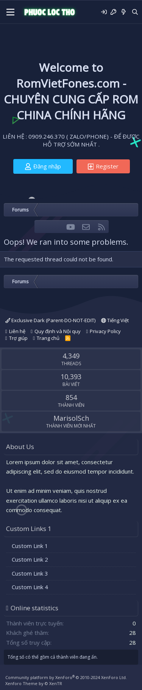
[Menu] (10, 12)
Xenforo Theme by (33, 683)
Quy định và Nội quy (57, 331)
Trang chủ (48, 338)
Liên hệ (17, 331)
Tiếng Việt (115, 320)
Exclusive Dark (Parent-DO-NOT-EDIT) (50, 320)
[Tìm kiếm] (135, 11)
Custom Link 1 (30, 546)
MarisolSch (71, 418)
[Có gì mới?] (123, 11)
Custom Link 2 (30, 559)
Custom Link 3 (30, 573)
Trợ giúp (18, 338)
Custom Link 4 (30, 587)
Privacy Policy (105, 331)
